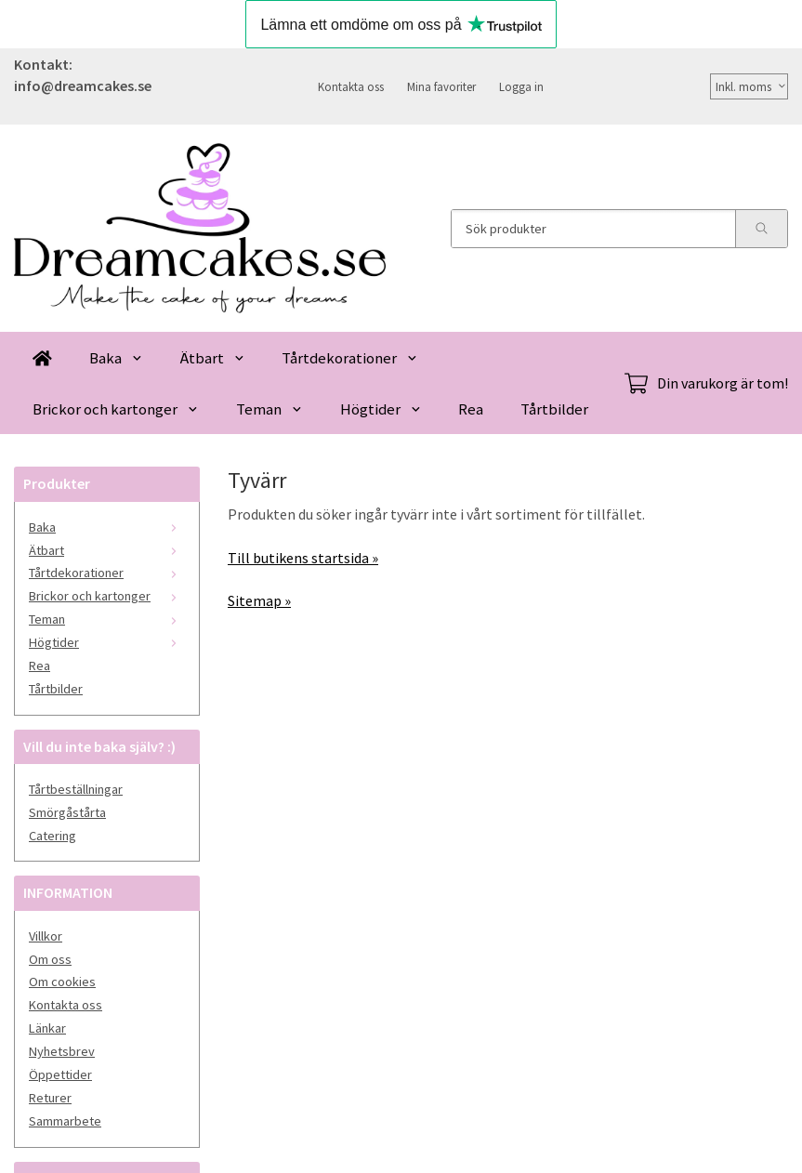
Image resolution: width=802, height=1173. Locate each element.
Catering (52, 835)
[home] (42, 357)
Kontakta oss (351, 86)
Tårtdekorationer (350, 358)
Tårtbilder (554, 409)
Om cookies (62, 981)
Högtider (381, 409)
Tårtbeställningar (76, 789)
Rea (470, 409)
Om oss (50, 959)
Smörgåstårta (67, 812)
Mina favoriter (441, 86)
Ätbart (212, 358)
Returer (50, 1097)
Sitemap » (259, 600)
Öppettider (60, 1074)
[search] (761, 228)
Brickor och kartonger (116, 409)
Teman (269, 409)
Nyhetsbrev (62, 1051)
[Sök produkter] (593, 228)
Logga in (521, 86)
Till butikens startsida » (303, 557)
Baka (116, 358)
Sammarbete (65, 1121)
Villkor (45, 936)
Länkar (47, 1028)
